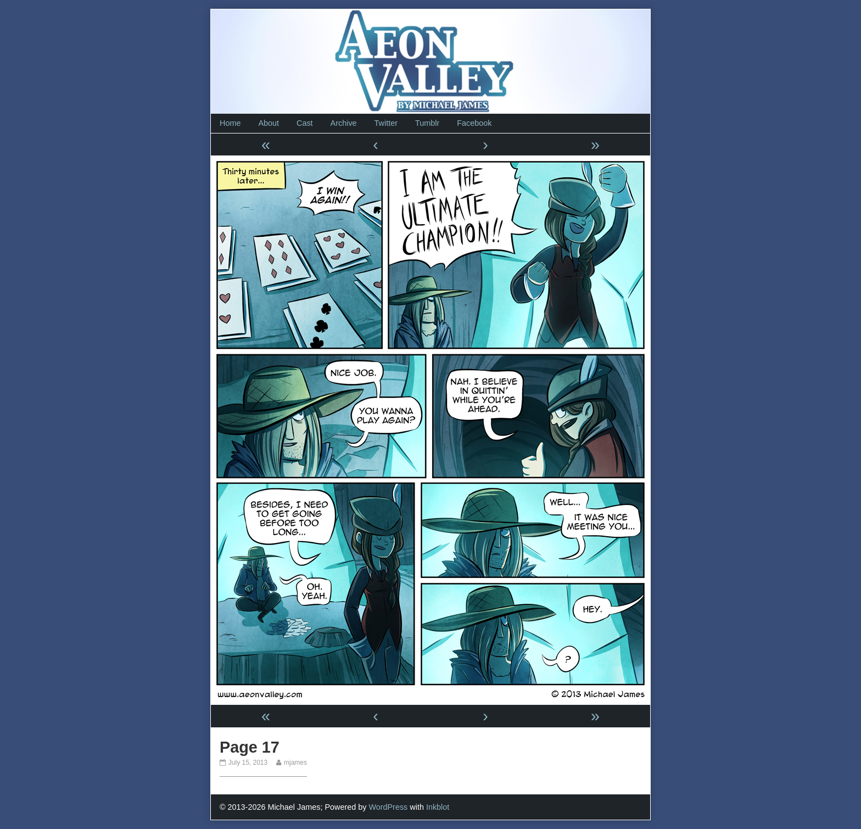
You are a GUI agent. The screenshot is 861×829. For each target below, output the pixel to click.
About (268, 123)
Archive (344, 123)
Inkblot (437, 807)
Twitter (386, 123)
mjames (295, 762)
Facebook (474, 123)
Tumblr (427, 123)
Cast (305, 123)
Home (230, 123)
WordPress (387, 807)
